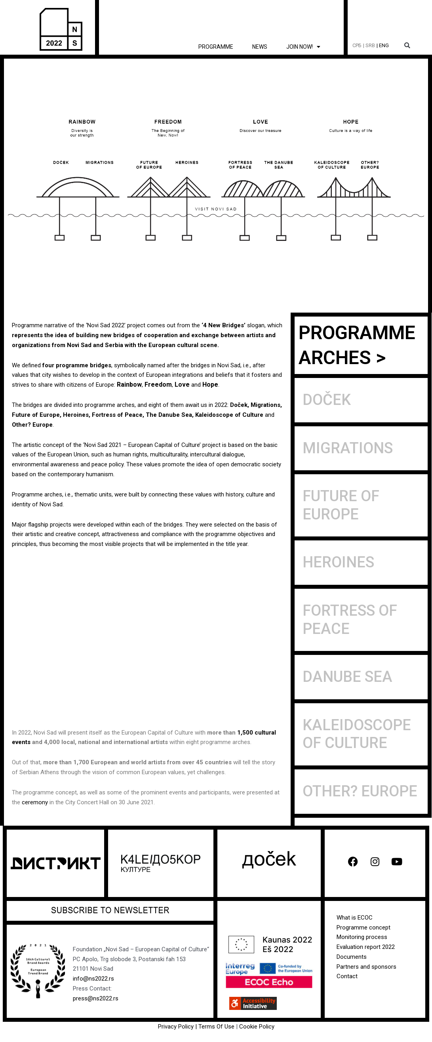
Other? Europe (32, 424)
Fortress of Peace (117, 414)
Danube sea (347, 676)
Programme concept (363, 927)
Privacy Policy (176, 1026)
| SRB (369, 45)
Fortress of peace (350, 619)
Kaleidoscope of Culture (230, 414)
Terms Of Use (217, 1026)
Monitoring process (362, 937)
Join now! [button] (303, 46)
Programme (215, 47)
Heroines (76, 414)
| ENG (383, 45)
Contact (347, 976)
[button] (407, 45)
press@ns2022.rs (95, 998)
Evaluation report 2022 (366, 946)
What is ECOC (355, 917)
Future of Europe (36, 414)
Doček (238, 404)
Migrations (265, 404)
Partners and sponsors (366, 966)
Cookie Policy (256, 1026)
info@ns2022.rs (93, 978)
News (259, 47)
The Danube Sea (169, 414)
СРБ (357, 45)
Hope (210, 384)
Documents (352, 956)
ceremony (35, 802)
